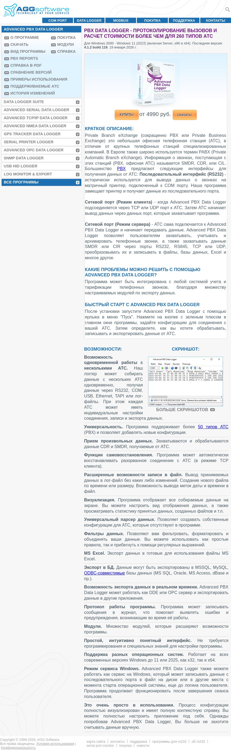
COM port (57, 20)
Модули (65, 44)
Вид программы (27, 51)
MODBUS (120, 20)
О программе (24, 37)
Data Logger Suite (24, 102)
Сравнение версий (29, 72)
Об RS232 (198, 741)
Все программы (21, 182)
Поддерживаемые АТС (29, 86)
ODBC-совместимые (104, 573)
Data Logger (89, 20)
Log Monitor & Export (28, 174)
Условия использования (55, 744)
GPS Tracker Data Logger (32, 134)
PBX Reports (24, 58)
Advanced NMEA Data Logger (35, 126)
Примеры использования (29, 79)
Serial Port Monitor (100, 746)
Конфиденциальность (18, 748)
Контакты (215, 20)
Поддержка (184, 20)
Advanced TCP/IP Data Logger (35, 118)
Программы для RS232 (169, 741)
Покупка (152, 20)
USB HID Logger (20, 166)
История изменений (29, 93)
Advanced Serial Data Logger (36, 110)
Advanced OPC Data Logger (33, 150)
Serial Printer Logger (28, 142)
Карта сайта (96, 741)
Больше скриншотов (182, 409)
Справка (66, 51)
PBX (121, 168)
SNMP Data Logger (24, 158)
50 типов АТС (213, 427)
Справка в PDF (25, 65)
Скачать (19, 44)
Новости (143, 746)
